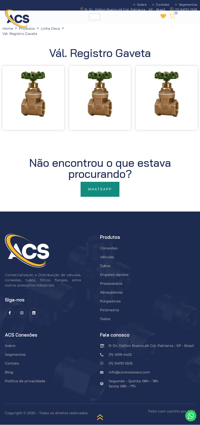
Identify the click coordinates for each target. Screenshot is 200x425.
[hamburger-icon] (94, 16)
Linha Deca (50, 28)
